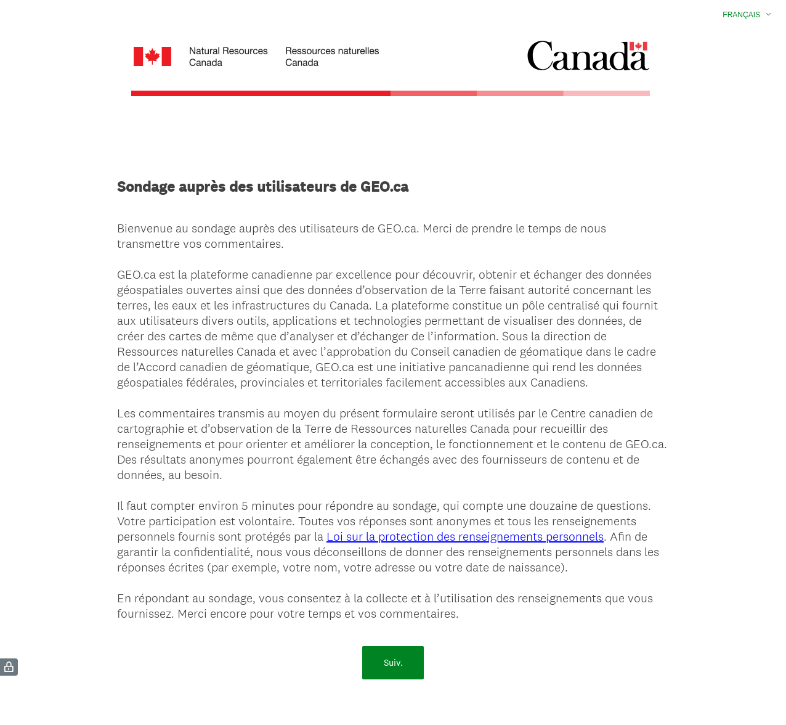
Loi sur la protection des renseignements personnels (465, 536)
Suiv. (393, 662)
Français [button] (741, 14)
